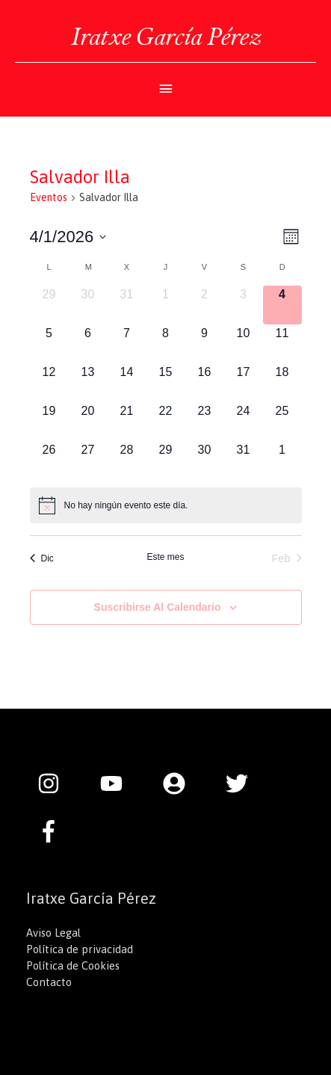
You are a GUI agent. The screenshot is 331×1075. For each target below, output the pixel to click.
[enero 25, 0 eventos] (282, 421)
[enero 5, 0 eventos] (49, 343)
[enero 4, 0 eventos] (282, 305)
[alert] (166, 505)
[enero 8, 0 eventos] (165, 343)
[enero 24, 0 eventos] (243, 421)
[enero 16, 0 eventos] (204, 382)
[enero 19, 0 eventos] (49, 421)
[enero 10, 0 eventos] (243, 343)
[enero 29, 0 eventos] (165, 460)
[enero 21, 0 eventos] (127, 421)
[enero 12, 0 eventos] (49, 382)
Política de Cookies (73, 965)
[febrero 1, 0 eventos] (282, 460)
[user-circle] (181, 783)
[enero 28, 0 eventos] (127, 460)
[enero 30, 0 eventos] (204, 460)
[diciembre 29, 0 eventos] (49, 305)
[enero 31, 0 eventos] (243, 460)
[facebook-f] (52, 831)
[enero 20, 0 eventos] (88, 421)
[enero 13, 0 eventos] (88, 382)
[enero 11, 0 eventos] (282, 343)
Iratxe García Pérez (166, 36)
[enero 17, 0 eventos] (243, 382)
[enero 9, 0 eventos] (204, 343)
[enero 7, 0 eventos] (127, 343)
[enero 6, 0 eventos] (88, 343)
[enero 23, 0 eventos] (204, 421)
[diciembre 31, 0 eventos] (127, 305)
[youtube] (119, 783)
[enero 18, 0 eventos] (282, 382)
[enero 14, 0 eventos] (127, 382)
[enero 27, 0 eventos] (88, 460)
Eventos (48, 197)
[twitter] (244, 783)
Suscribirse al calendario (157, 607)
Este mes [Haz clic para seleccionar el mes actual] (165, 557)
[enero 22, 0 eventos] (165, 421)
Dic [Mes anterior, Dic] (42, 558)
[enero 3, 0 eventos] (243, 305)
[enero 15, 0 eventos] (165, 382)
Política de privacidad (79, 949)
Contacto (49, 982)
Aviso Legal (53, 932)
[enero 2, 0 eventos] (204, 305)
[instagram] (56, 783)
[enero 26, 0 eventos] (49, 460)
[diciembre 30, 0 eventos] (88, 305)
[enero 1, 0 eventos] (165, 305)
